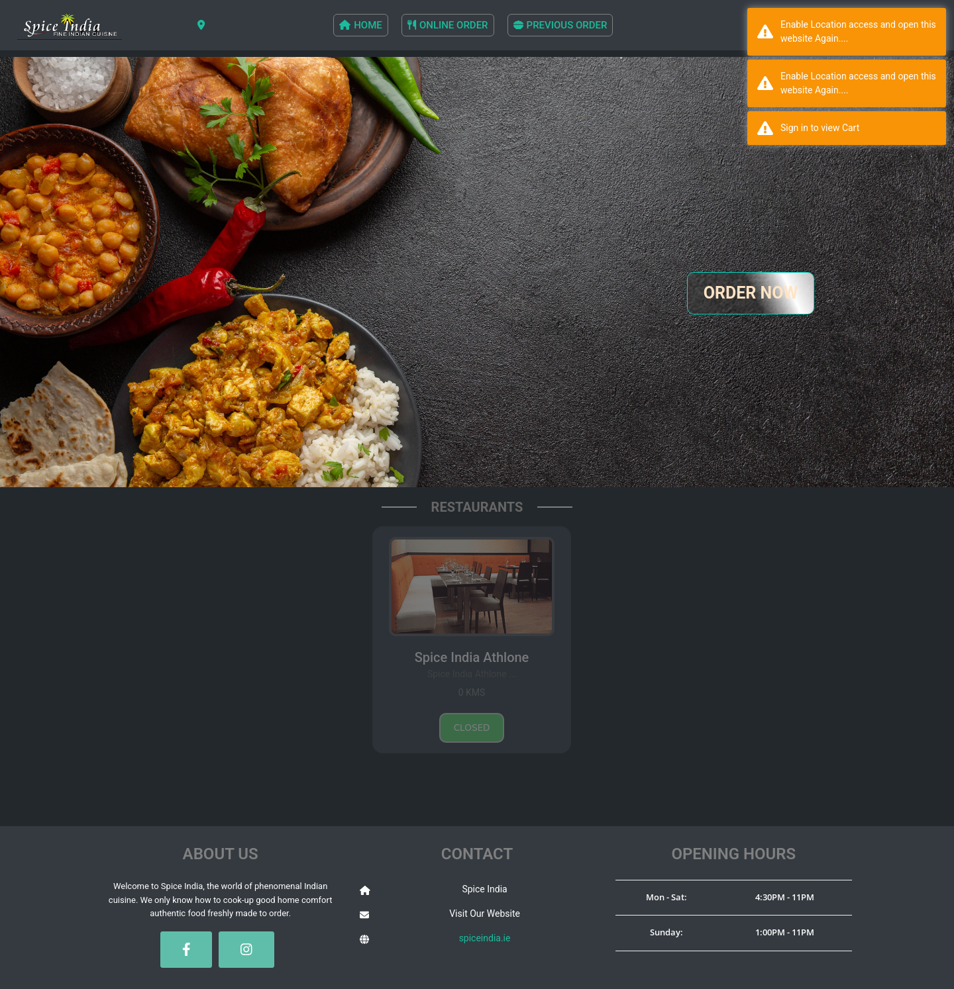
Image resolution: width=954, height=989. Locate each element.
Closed (472, 728)
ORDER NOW (751, 293)
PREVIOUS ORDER (560, 25)
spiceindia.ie (485, 938)
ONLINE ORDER (447, 25)
